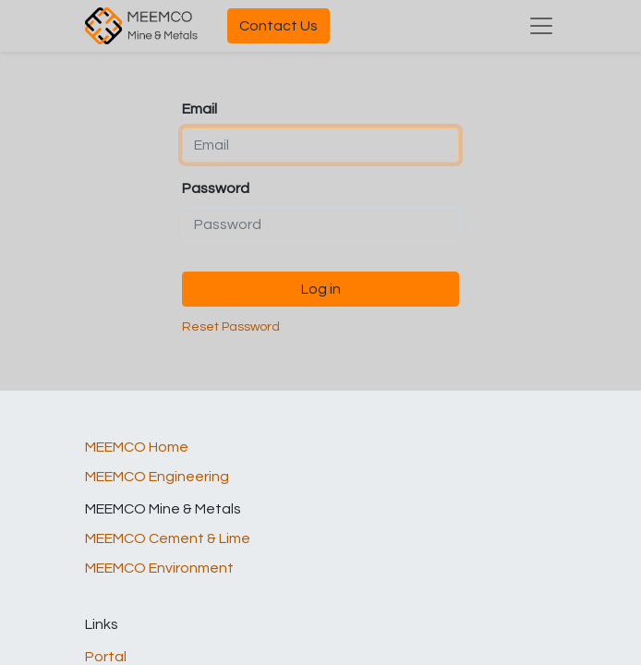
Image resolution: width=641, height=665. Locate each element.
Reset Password (231, 326)
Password (215, 188)
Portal (106, 656)
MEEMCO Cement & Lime (167, 538)
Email (199, 109)
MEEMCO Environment (159, 568)
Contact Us (278, 25)
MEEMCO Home (136, 447)
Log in (321, 289)
